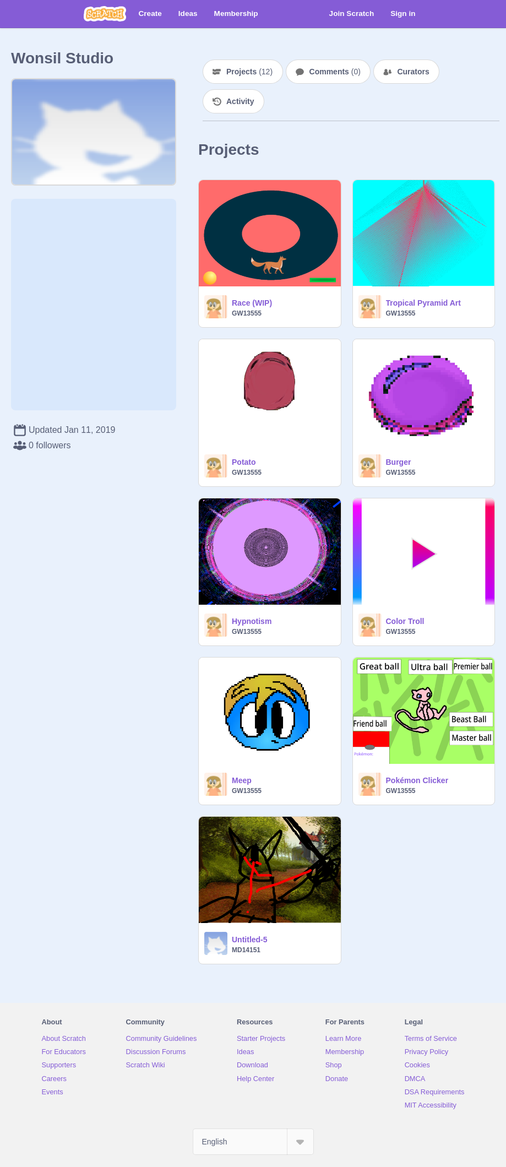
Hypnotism (251, 621)
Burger (398, 462)
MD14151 (246, 950)
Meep (242, 780)
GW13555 (247, 313)
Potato (244, 462)
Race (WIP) (252, 302)
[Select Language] (253, 1141)
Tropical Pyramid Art (423, 302)
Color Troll (405, 621)
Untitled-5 (250, 939)
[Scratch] (105, 14)
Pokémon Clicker (417, 780)
